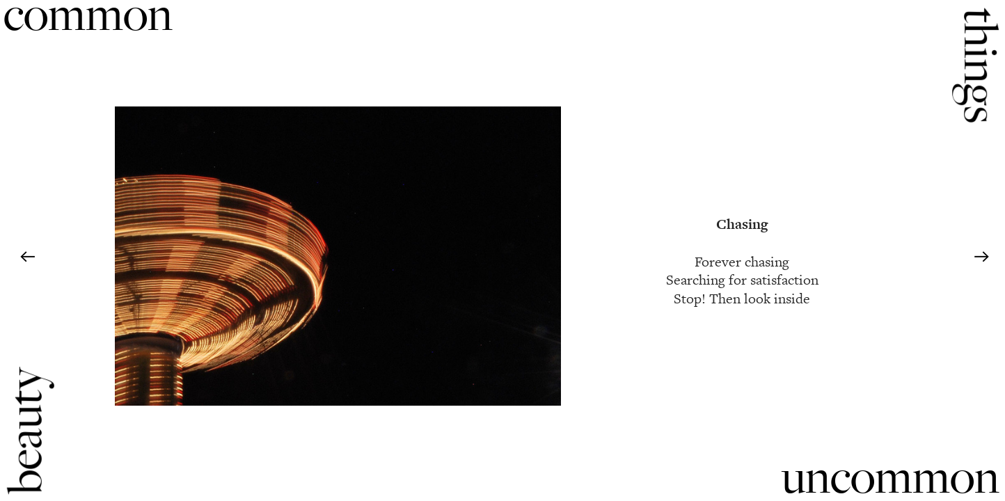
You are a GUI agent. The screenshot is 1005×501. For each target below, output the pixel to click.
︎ (27, 257)
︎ (981, 257)
